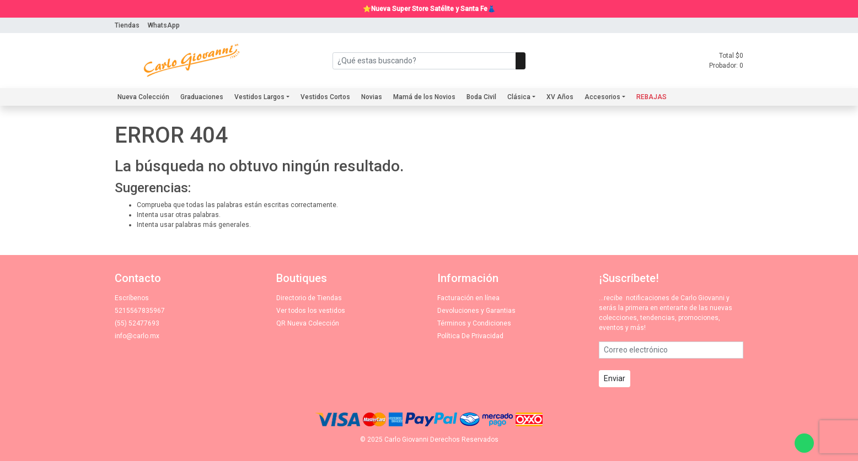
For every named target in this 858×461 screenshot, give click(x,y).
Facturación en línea (468, 298)
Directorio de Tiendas (309, 298)
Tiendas (127, 25)
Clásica (518, 97)
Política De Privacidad (470, 336)
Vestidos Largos (259, 97)
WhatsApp (164, 25)
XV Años (559, 97)
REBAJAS (651, 97)
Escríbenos (132, 298)
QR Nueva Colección (307, 323)
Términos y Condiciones (474, 323)
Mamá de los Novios (424, 97)
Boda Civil (481, 97)
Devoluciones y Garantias (476, 310)
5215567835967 (140, 310)
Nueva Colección (143, 97)
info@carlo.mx (137, 336)
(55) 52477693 (137, 323)
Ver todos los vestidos (310, 310)
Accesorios (602, 97)
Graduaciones (201, 97)
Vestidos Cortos (325, 97)
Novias (371, 97)
